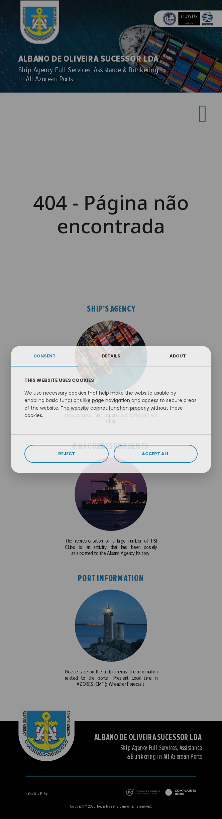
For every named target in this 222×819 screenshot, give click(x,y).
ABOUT (178, 356)
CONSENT (44, 356)
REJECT (66, 454)
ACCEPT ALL (155, 454)
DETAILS (111, 356)
